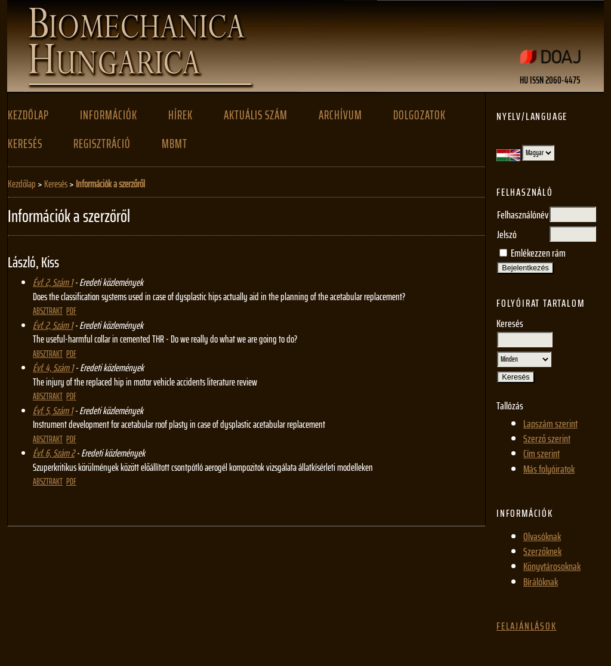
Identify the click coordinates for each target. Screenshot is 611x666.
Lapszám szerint (550, 423)
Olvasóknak (542, 536)
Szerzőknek (542, 551)
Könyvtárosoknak (552, 566)
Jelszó (507, 234)
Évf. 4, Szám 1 (53, 367)
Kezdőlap (28, 115)
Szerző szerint (546, 438)
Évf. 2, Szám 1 (53, 282)
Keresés (25, 143)
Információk (108, 115)
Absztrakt (48, 310)
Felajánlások (526, 626)
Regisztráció (102, 143)
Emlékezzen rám (538, 253)
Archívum (340, 115)
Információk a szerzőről (110, 184)
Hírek (180, 115)
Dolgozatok (419, 115)
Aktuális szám (256, 115)
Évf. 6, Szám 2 (54, 453)
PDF (71, 310)
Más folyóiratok (549, 469)
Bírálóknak (540, 582)
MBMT (174, 143)
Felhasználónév (522, 214)
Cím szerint (541, 453)
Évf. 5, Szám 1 (53, 410)
